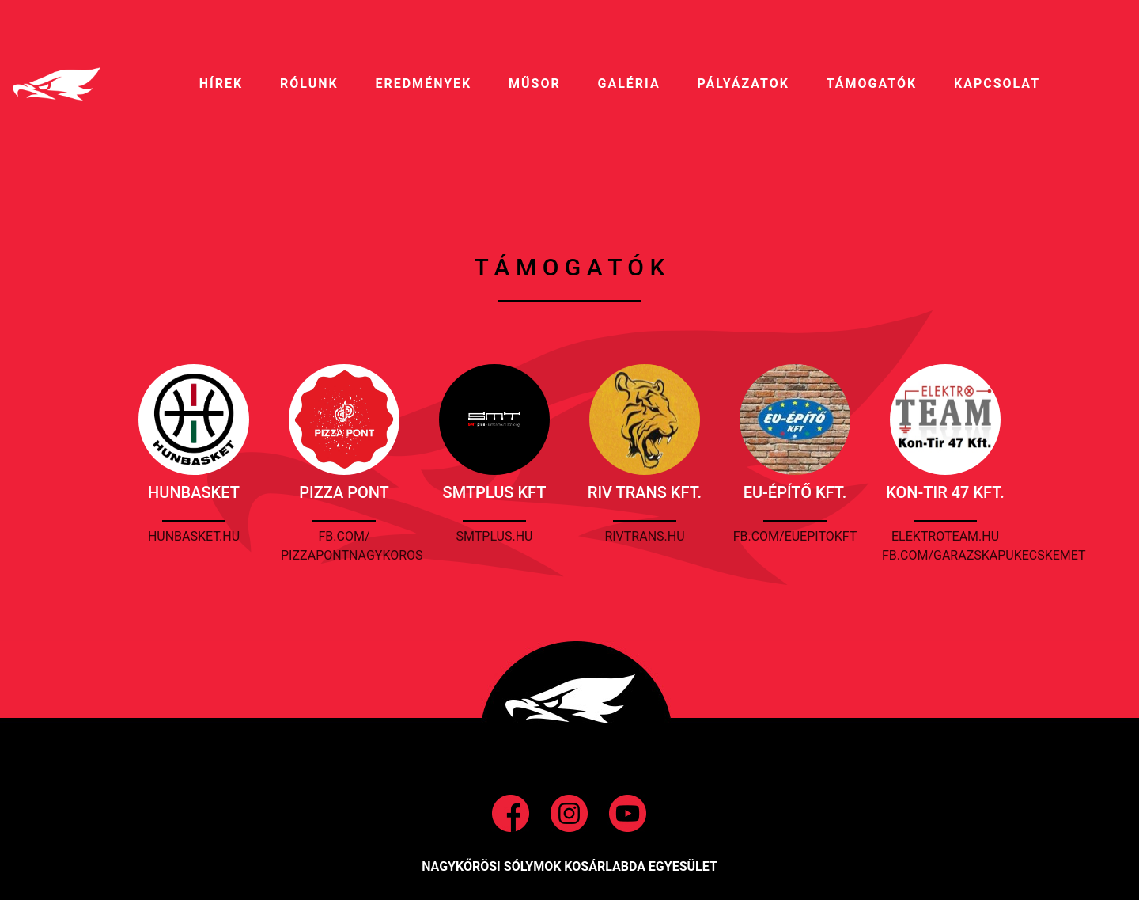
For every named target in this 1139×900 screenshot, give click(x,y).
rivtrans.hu (644, 536)
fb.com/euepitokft (795, 536)
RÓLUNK (309, 83)
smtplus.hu (494, 536)
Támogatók (872, 83)
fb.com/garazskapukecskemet (984, 555)
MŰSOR (535, 83)
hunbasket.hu (194, 536)
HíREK (221, 83)
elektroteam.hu (945, 536)
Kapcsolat (997, 83)
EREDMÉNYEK (423, 83)
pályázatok (743, 83)
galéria (629, 83)
